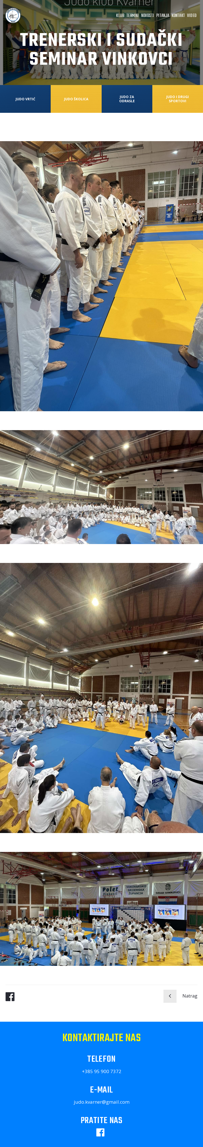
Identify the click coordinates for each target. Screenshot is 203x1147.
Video (191, 15)
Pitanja (162, 15)
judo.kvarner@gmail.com (101, 1102)
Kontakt (178, 15)
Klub (120, 15)
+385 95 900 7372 (101, 1071)
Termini (132, 15)
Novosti (147, 15)
